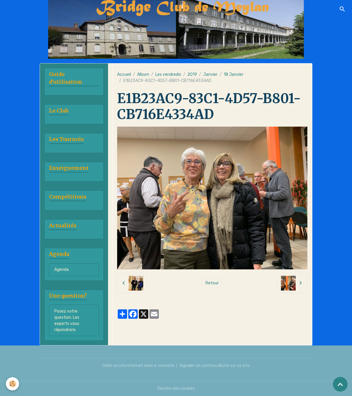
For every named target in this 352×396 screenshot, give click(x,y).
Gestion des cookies (176, 388)
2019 (192, 74)
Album (143, 74)
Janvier (210, 74)
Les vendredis (168, 74)
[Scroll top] (340, 384)
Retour (212, 283)
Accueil (124, 74)
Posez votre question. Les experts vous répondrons (66, 320)
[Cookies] (12, 383)
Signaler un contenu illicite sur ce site (214, 365)
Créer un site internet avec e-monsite (138, 365)
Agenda (61, 269)
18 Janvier (233, 74)
